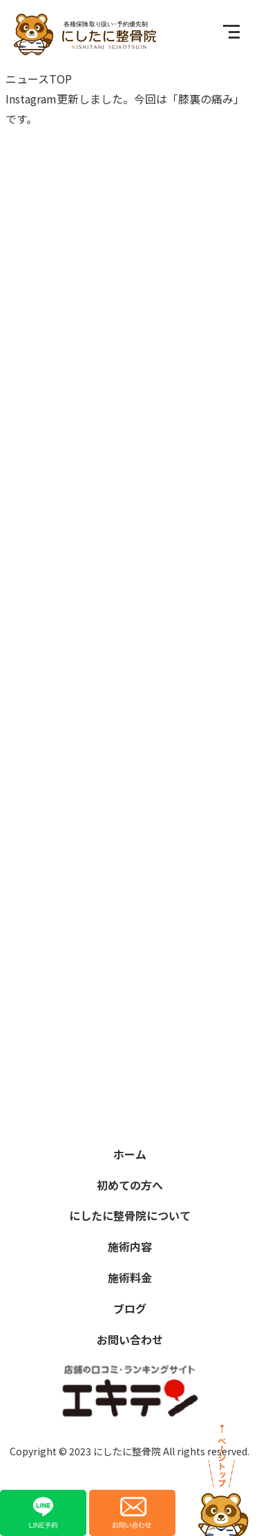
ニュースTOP (39, 78)
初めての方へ (130, 1185)
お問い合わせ (130, 1339)
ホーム (129, 1154)
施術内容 (130, 1246)
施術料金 (130, 1277)
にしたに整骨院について (130, 1215)
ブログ (129, 1308)
